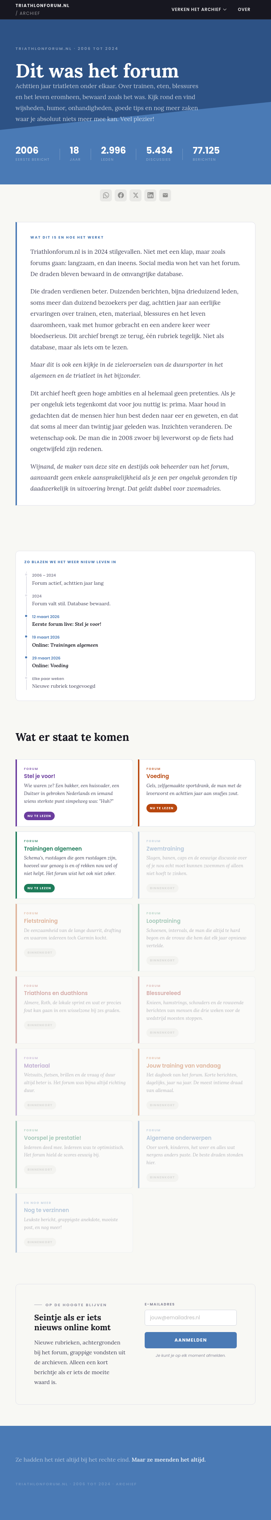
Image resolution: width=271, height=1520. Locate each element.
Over (244, 9)
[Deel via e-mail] (165, 195)
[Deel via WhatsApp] (106, 195)
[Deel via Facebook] (121, 195)
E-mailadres (160, 1304)
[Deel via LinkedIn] (150, 195)
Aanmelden (190, 1340)
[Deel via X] (135, 195)
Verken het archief (199, 9)
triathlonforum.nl (43, 9)
